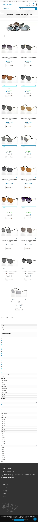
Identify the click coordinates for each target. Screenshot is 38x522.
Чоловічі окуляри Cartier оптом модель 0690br (9, 88)
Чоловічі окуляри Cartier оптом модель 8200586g (28, 119)
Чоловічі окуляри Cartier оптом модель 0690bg (28, 58)
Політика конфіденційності (23, 517)
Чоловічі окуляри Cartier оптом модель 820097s (9, 272)
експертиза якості (15, 474)
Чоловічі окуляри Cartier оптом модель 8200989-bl (28, 272)
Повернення (5, 488)
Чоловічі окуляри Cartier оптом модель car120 (19, 302)
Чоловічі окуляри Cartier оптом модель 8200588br (9, 211)
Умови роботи (5, 484)
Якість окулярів (6, 490)
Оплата (4, 485)
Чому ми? (5, 491)
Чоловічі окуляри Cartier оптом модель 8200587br (28, 180)
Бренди (12, 19)
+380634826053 (6, 8)
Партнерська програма (7, 494)
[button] (36, 4)
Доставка (5, 487)
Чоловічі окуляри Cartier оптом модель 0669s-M (9, 58)
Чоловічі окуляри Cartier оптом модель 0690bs (28, 88)
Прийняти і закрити (19, 520)
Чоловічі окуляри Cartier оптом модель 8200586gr (9, 149)
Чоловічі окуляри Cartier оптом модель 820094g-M (28, 241)
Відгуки (4, 493)
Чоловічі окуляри (6, 19)
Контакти (4, 496)
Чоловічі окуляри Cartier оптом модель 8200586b (9, 241)
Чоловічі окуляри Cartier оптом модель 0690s (9, 119)
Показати (2, 36)
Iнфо (35, 1)
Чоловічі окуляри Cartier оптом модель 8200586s (28, 149)
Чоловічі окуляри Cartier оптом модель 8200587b (9, 180)
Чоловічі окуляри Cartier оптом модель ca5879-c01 (28, 211)
